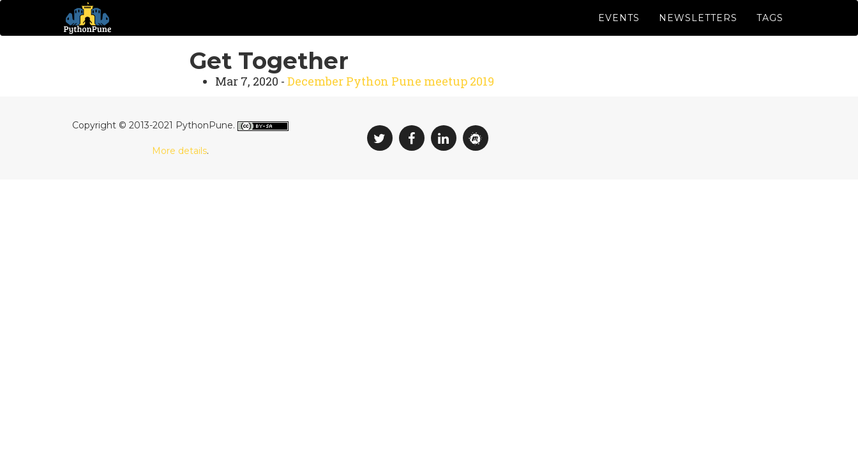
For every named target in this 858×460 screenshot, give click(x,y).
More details (179, 179)
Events (619, 32)
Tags (769, 32)
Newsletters (698, 32)
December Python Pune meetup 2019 (390, 110)
